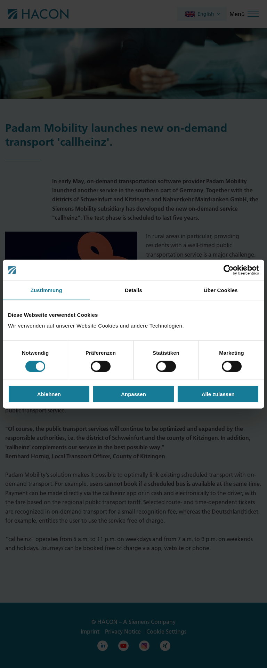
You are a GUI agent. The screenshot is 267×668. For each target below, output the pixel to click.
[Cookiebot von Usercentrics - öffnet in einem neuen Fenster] (228, 270)
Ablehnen (49, 394)
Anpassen (133, 394)
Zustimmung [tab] (46, 290)
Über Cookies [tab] (221, 290)
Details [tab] (133, 290)
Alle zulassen (218, 394)
